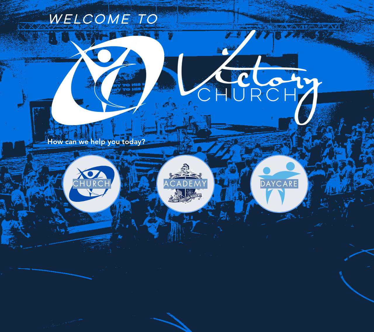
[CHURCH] (92, 184)
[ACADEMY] (185, 184)
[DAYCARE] (279, 184)
